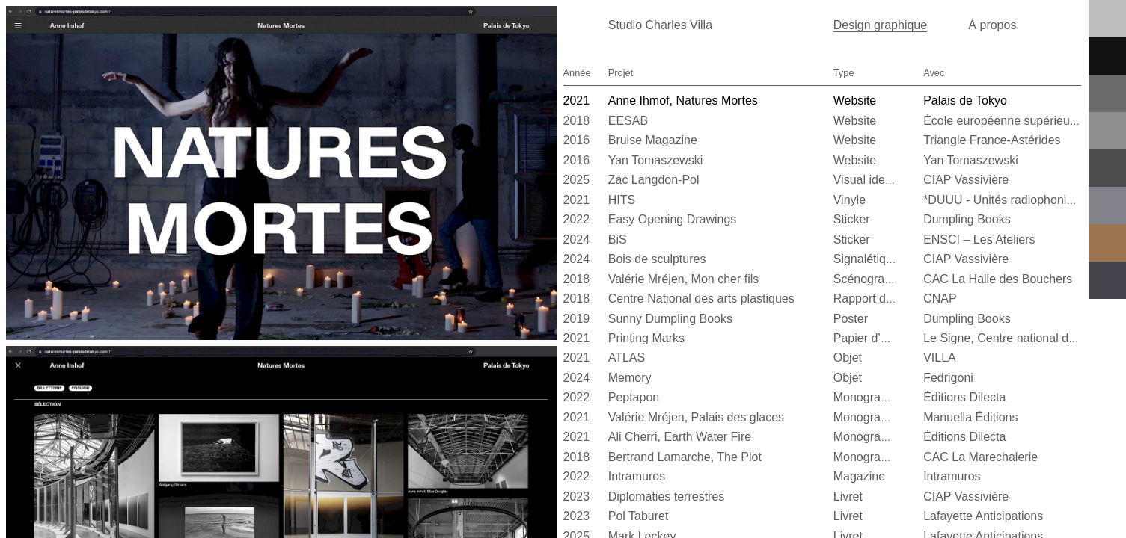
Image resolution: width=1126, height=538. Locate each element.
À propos (992, 25)
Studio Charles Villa (660, 25)
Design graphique (880, 25)
